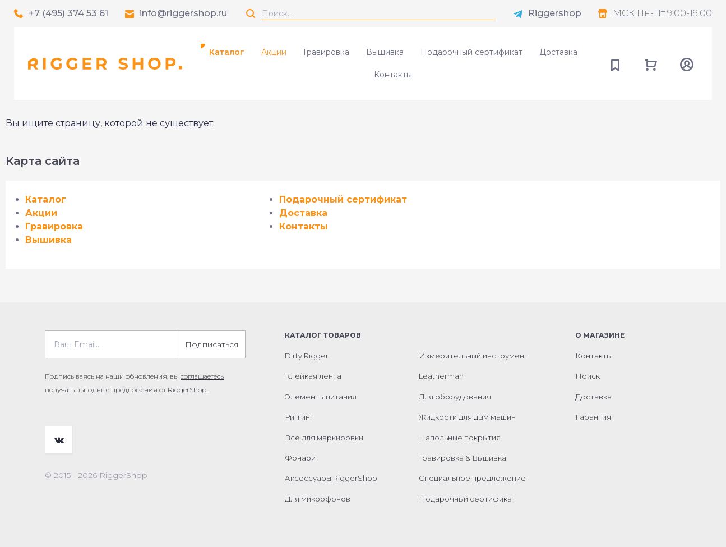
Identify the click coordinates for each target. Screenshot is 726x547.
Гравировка (326, 52)
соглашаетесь (202, 376)
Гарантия (593, 416)
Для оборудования (455, 396)
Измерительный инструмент (473, 355)
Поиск (587, 375)
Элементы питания (321, 396)
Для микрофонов (317, 498)
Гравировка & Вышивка (462, 457)
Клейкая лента (313, 375)
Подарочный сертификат (471, 52)
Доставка (558, 52)
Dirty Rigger (307, 355)
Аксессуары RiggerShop (331, 478)
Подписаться (211, 344)
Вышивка (385, 52)
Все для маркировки (324, 437)
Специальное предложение (472, 478)
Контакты (393, 75)
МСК (624, 13)
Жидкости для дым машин (467, 416)
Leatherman (441, 375)
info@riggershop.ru (183, 13)
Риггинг (299, 416)
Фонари (300, 457)
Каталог (226, 52)
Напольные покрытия (460, 437)
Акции (273, 52)
